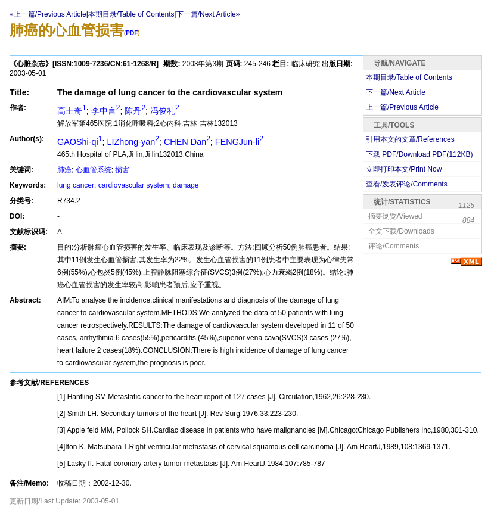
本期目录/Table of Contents (131, 14)
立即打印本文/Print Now (404, 169)
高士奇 (71, 111)
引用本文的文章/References (410, 139)
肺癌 (64, 170)
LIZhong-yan (133, 142)
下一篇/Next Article (395, 92)
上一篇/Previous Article (402, 107)
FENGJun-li (239, 142)
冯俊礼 (164, 111)
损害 (122, 170)
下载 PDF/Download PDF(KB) (419, 154)
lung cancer (75, 185)
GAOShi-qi (79, 142)
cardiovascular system (133, 185)
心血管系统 (93, 170)
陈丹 (135, 111)
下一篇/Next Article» (208, 14)
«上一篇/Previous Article (48, 14)
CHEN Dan (187, 142)
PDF (132, 33)
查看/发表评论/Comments (407, 184)
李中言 (105, 111)
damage (185, 185)
